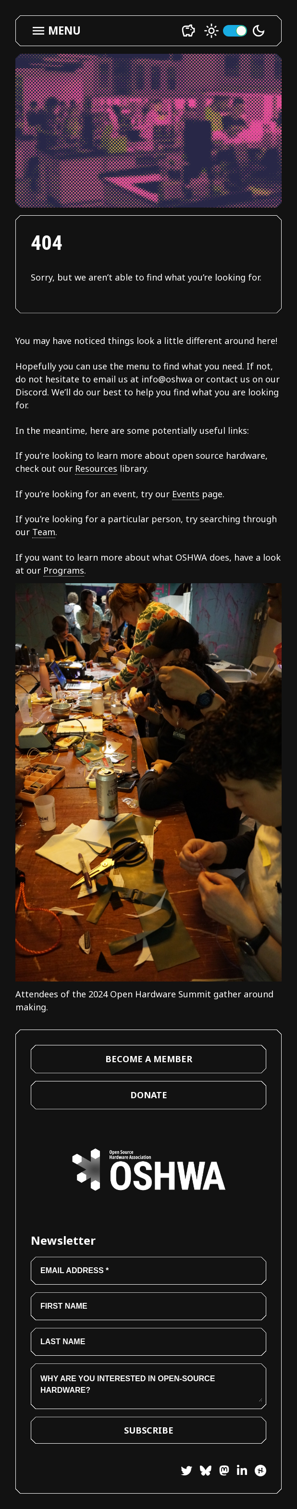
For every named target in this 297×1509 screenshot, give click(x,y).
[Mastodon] (220, 1472)
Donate (148, 1095)
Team (43, 532)
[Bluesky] (201, 1472)
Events (185, 494)
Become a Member (148, 1059)
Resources (96, 468)
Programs (63, 570)
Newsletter (63, 1240)
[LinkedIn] (238, 1472)
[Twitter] (186, 1472)
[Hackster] (260, 1470)
